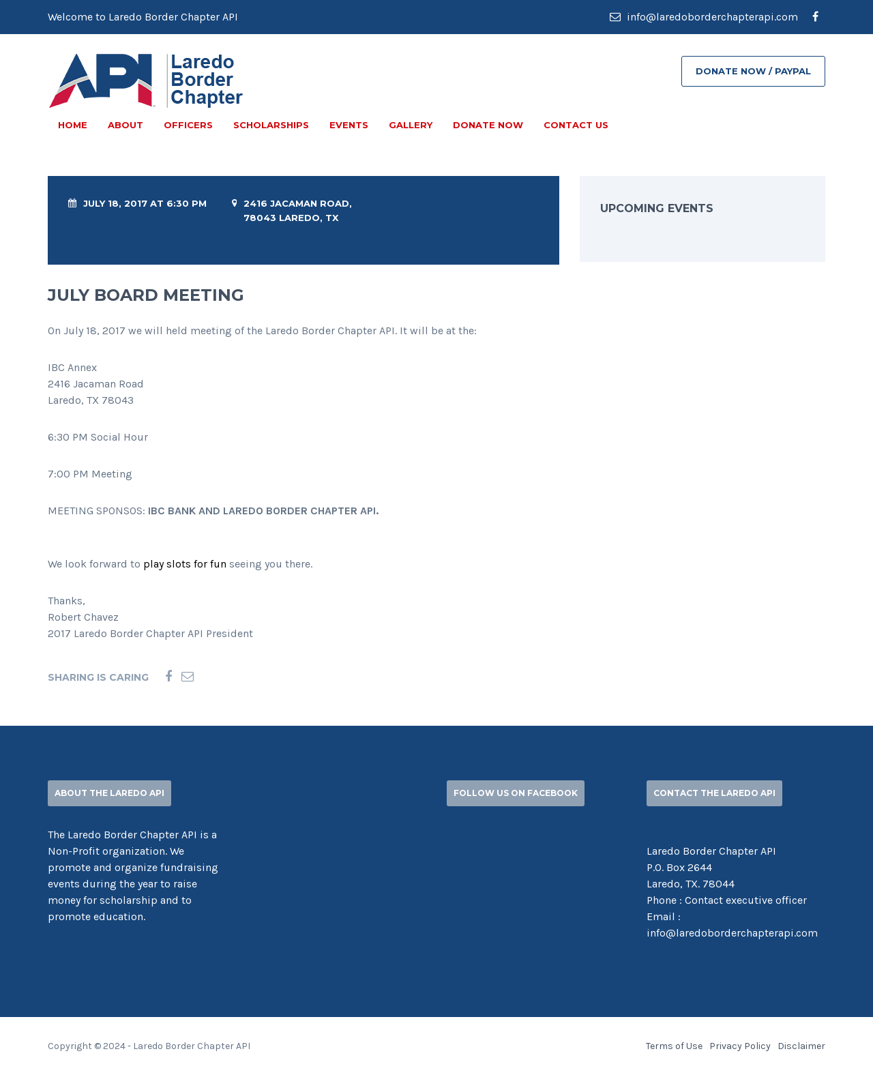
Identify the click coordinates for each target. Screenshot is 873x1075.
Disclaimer (801, 1046)
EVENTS (348, 124)
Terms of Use (674, 1046)
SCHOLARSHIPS (271, 124)
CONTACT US (576, 124)
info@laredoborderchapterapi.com (704, 16)
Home (72, 124)
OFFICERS (188, 124)
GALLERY (410, 124)
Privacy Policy (740, 1046)
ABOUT (125, 124)
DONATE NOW (488, 124)
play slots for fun (184, 563)
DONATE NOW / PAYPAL (753, 70)
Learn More (94, 960)
